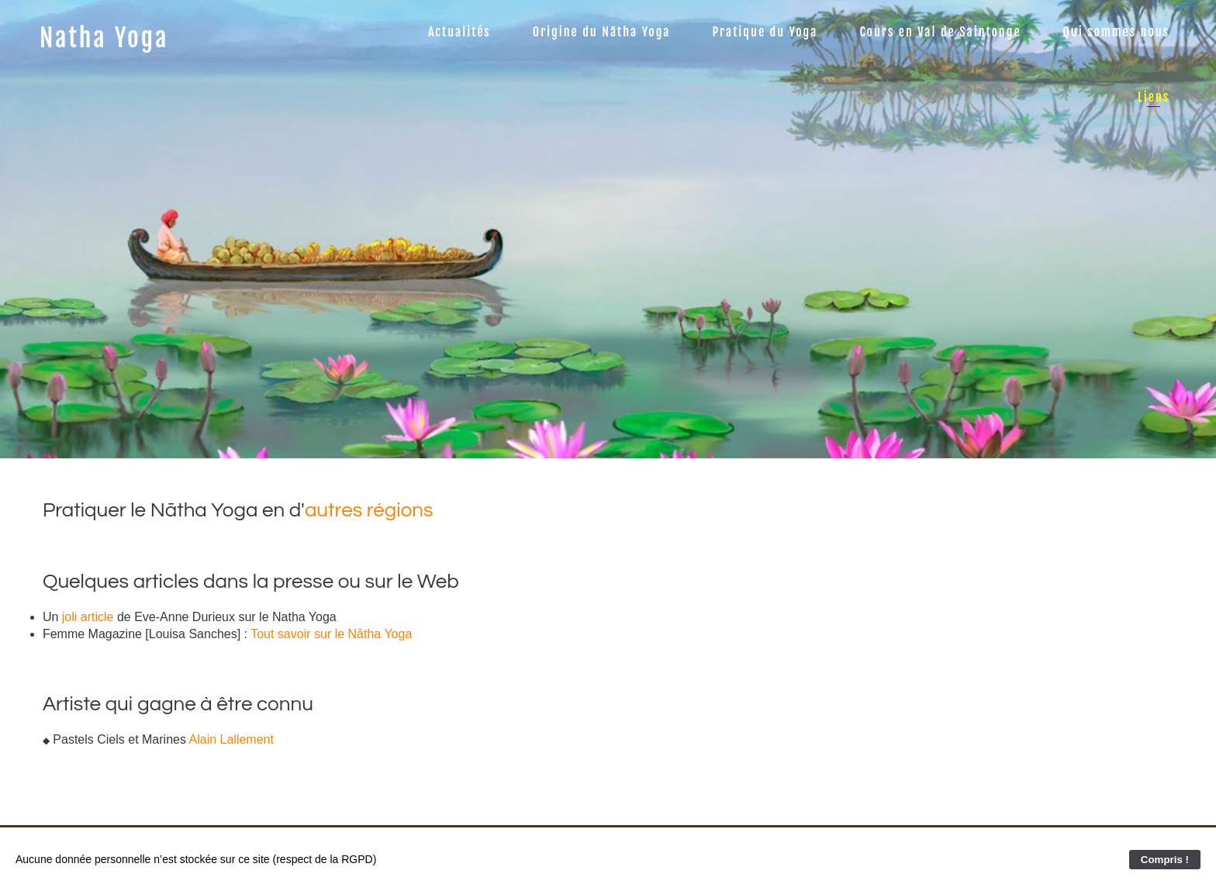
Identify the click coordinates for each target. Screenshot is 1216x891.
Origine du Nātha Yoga (602, 32)
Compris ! (1165, 859)
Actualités (459, 32)
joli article (88, 616)
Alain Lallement (231, 739)
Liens (1153, 97)
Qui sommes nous (1116, 32)
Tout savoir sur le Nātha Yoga (331, 634)
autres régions (369, 510)
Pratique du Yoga (765, 32)
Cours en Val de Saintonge (940, 32)
